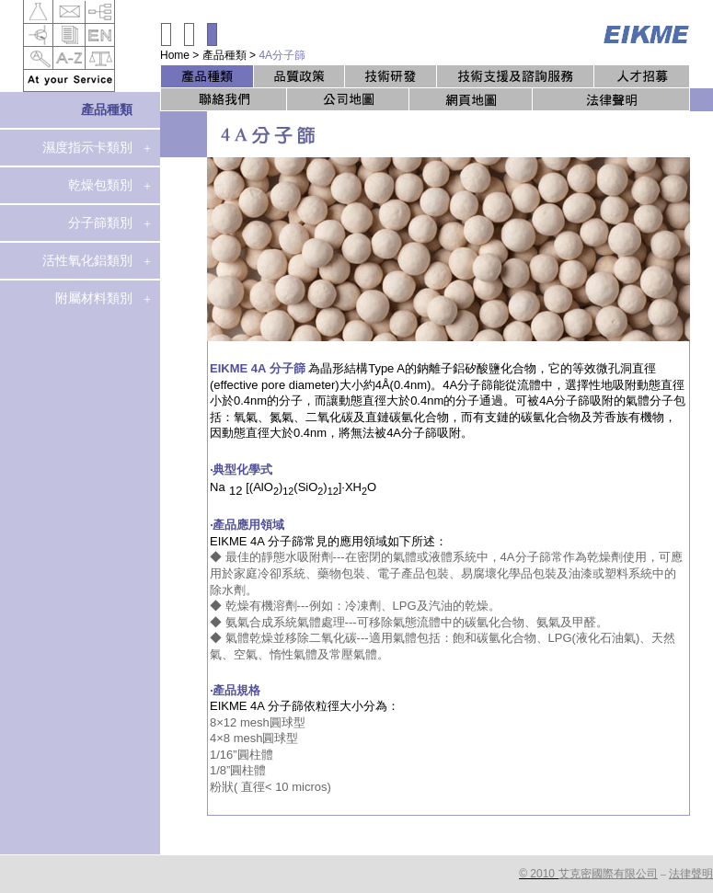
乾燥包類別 (100, 184)
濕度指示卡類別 (87, 147)
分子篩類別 (100, 222)
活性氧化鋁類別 (87, 260)
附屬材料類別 (93, 298)
